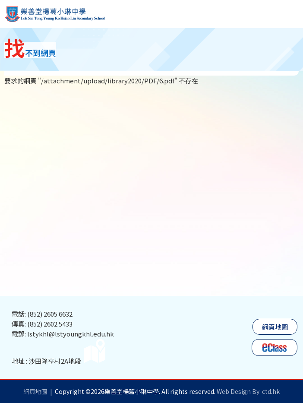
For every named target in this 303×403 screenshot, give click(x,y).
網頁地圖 (275, 326)
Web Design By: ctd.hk (248, 391)
